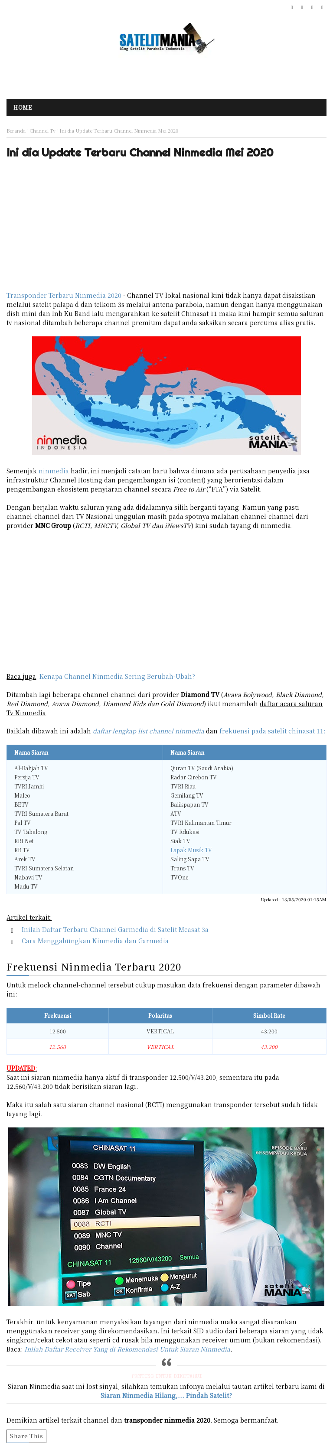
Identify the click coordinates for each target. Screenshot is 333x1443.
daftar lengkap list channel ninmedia (148, 730)
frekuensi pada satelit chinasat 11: (272, 730)
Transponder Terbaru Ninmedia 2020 (64, 295)
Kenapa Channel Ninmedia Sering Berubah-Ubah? (117, 676)
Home (22, 107)
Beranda (16, 130)
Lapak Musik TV (191, 849)
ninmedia (54, 470)
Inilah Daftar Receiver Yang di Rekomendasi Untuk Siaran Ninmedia (127, 1349)
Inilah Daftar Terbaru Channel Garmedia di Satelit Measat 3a (115, 929)
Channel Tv (42, 130)
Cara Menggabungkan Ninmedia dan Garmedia (95, 940)
